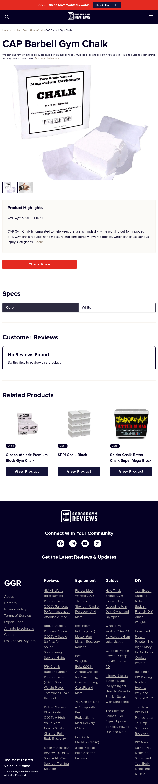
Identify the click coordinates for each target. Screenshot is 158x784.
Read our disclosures (47, 58)
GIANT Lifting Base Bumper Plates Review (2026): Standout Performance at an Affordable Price (57, 603)
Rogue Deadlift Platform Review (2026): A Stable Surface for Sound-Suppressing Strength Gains (55, 641)
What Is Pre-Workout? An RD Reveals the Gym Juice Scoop (118, 633)
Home (5, 30)
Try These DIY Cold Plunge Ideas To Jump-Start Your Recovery (144, 720)
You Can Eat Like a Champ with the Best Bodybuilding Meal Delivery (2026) (87, 714)
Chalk (40, 30)
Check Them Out (107, 5)
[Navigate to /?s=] (6, 16)
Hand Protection (25, 30)
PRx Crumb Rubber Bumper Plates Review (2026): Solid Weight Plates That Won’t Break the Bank (56, 682)
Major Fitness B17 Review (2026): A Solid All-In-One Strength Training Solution (56, 758)
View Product (27, 471)
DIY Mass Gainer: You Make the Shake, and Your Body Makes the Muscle (143, 758)
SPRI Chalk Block (72, 454)
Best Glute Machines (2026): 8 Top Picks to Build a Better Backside (87, 747)
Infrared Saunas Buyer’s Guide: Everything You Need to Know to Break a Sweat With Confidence (118, 688)
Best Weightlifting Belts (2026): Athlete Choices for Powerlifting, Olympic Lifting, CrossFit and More (86, 674)
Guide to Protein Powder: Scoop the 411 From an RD (117, 658)
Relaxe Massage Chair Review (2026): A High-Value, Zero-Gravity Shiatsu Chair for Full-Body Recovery (55, 723)
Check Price (39, 264)
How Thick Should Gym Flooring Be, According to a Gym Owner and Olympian (117, 603)
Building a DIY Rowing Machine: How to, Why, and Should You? (144, 684)
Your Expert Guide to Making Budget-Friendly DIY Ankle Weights (144, 606)
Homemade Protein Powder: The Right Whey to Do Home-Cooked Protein (144, 647)
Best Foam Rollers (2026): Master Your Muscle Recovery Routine (87, 636)
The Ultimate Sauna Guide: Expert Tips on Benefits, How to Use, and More (117, 721)
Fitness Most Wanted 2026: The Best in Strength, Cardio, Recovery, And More (87, 603)
